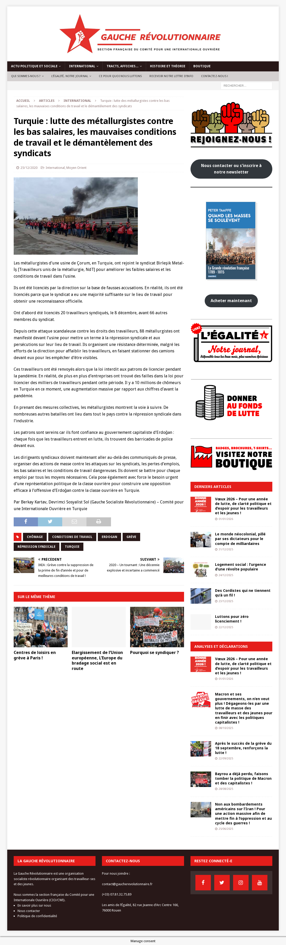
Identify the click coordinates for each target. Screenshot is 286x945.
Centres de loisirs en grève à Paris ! (35, 655)
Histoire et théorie (167, 66)
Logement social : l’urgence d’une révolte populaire (240, 566)
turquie (72, 547)
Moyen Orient (76, 168)
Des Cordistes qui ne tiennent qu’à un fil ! (243, 593)
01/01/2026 (226, 519)
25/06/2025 (226, 829)
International (82, 66)
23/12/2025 (226, 601)
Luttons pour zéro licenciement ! (232, 619)
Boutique (202, 66)
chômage (35, 537)
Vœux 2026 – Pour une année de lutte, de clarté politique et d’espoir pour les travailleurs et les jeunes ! (243, 506)
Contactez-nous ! (214, 76)
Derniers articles (212, 486)
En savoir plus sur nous (34, 905)
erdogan (109, 537)
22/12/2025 (226, 627)
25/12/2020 (28, 168)
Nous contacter (29, 911)
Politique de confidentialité (37, 916)
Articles (46, 101)
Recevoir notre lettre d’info (171, 76)
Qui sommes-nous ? (26, 76)
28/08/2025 (226, 789)
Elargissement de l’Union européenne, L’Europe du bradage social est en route (97, 660)
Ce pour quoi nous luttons (120, 76)
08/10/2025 (226, 728)
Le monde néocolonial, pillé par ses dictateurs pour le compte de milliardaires (240, 539)
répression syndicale (36, 547)
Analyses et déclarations (221, 646)
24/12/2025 (226, 575)
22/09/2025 (226, 758)
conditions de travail (72, 537)
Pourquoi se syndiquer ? (154, 652)
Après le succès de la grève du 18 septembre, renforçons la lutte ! (243, 748)
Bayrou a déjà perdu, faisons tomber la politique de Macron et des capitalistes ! (243, 778)
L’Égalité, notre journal (69, 76)
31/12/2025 (226, 549)
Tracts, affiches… (123, 66)
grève (131, 537)
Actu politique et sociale (34, 66)
